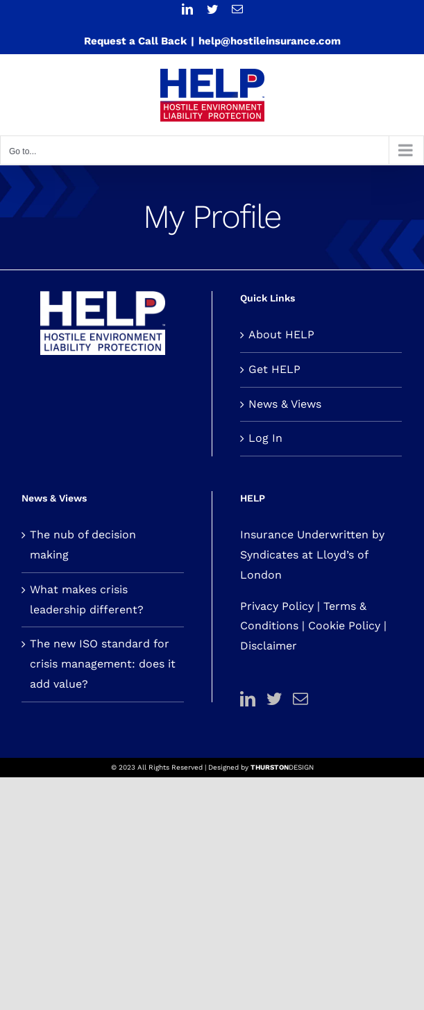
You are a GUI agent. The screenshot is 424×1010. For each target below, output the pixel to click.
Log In (265, 438)
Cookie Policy (344, 625)
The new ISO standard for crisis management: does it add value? (103, 663)
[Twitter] (274, 698)
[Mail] (300, 698)
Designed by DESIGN (261, 767)
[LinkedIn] (247, 698)
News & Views (284, 404)
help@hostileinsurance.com (269, 41)
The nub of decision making (83, 544)
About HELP (281, 334)
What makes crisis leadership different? (87, 599)
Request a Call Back (135, 41)
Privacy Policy (277, 606)
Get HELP (274, 369)
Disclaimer (268, 645)
